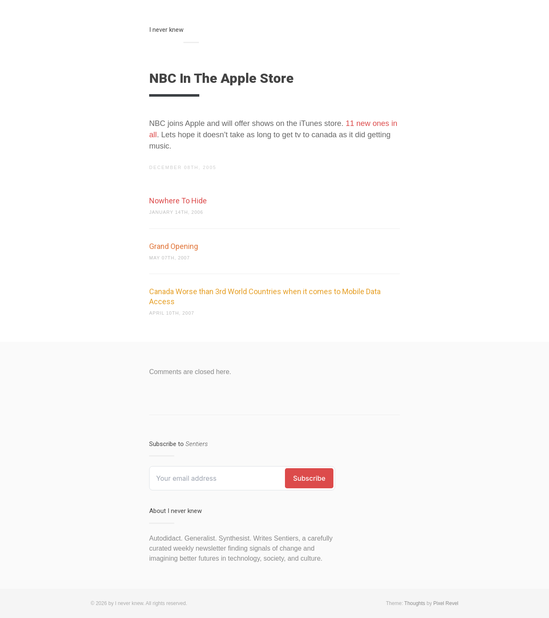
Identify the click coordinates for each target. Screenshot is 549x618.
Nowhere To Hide (178, 200)
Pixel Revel (445, 603)
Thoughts (414, 603)
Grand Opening (173, 246)
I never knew (166, 29)
